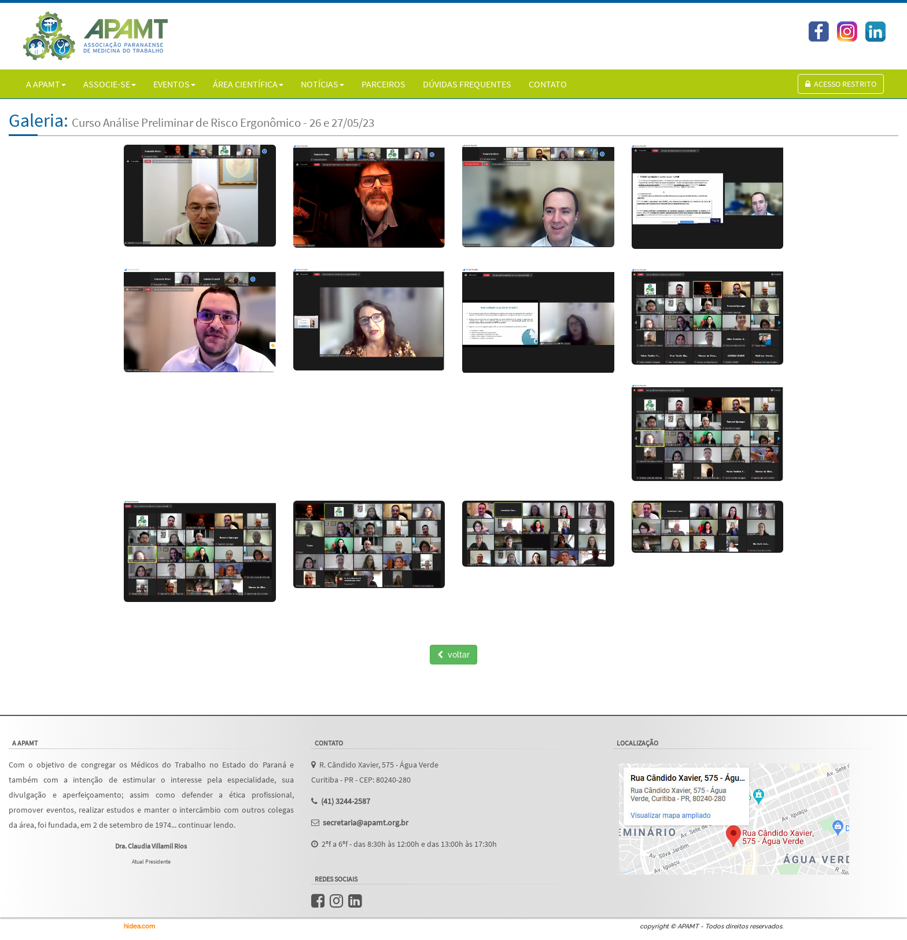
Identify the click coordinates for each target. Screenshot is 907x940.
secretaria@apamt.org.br (365, 823)
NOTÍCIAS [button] (322, 84)
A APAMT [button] (46, 84)
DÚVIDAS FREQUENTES (467, 84)
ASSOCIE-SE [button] (109, 84)
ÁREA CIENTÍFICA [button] (248, 84)
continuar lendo (206, 825)
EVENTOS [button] (174, 84)
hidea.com (139, 926)
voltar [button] (453, 654)
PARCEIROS (383, 84)
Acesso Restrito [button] (840, 84)
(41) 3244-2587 (345, 801)
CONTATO (548, 84)
